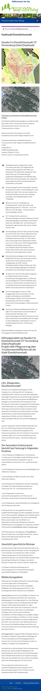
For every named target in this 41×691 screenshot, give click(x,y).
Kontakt (18, 683)
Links (11, 683)
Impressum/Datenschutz (31, 683)
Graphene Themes (17, 688)
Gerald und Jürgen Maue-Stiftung (12, 21)
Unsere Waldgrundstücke (19, 29)
